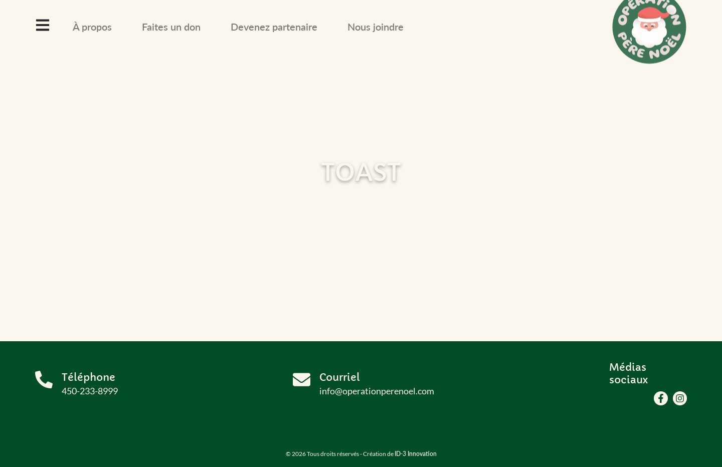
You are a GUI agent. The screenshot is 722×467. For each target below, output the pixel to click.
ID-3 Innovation (416, 453)
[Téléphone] (44, 379)
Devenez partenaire (274, 27)
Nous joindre (375, 27)
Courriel (339, 377)
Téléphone (88, 377)
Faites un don (171, 27)
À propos (92, 27)
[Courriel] (301, 379)
